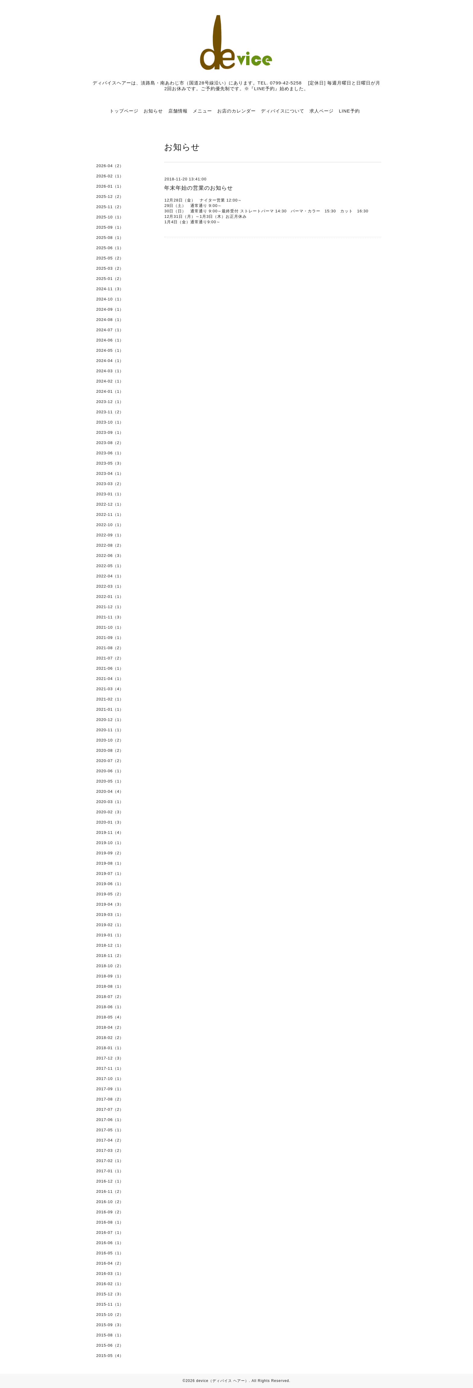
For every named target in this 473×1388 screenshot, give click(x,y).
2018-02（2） (110, 1037)
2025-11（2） (110, 207)
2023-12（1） (110, 401)
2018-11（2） (110, 955)
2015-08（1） (110, 1335)
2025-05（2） (110, 258)
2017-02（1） (110, 1160)
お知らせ (153, 110)
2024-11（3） (110, 289)
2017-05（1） (110, 1130)
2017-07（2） (110, 1109)
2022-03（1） (110, 586)
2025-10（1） (110, 217)
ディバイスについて (282, 110)
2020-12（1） (110, 719)
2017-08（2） (110, 1099)
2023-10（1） (110, 422)
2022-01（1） (110, 596)
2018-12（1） (110, 945)
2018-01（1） (110, 1048)
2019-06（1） (110, 883)
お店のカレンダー (236, 110)
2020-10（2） (110, 740)
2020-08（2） (110, 750)
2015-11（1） (110, 1304)
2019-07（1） (110, 873)
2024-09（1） (110, 309)
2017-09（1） (110, 1089)
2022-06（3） (110, 555)
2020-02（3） (110, 812)
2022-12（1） (110, 504)
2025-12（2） (110, 196)
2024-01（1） (110, 391)
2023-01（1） (110, 494)
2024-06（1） (110, 340)
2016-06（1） (110, 1242)
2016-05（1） (110, 1253)
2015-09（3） (110, 1325)
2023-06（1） (110, 453)
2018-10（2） (110, 966)
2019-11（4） (110, 832)
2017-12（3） (110, 1058)
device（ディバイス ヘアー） (222, 1381)
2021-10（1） (110, 627)
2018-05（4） (110, 1017)
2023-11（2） (110, 412)
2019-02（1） (110, 925)
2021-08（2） (110, 648)
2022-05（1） (110, 566)
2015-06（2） (110, 1345)
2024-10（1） (110, 299)
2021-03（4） (110, 689)
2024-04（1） (110, 360)
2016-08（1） (110, 1222)
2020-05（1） (110, 781)
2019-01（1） (110, 935)
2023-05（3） (110, 463)
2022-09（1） (110, 535)
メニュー (202, 110)
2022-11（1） (110, 514)
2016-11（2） (110, 1191)
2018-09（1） (110, 976)
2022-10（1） (110, 524)
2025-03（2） (110, 268)
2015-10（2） (110, 1314)
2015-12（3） (110, 1294)
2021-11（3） (110, 617)
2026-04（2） (110, 166)
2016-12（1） (110, 1181)
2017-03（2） (110, 1150)
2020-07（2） (110, 760)
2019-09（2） (110, 853)
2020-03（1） (110, 801)
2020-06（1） (110, 771)
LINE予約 (349, 110)
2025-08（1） (110, 237)
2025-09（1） (110, 227)
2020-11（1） (110, 730)
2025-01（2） (110, 278)
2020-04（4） (110, 791)
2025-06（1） (110, 248)
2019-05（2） (110, 894)
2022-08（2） (110, 545)
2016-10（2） (110, 1201)
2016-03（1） (110, 1273)
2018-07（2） (110, 996)
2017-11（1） (110, 1068)
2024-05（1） (110, 350)
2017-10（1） (110, 1078)
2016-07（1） (110, 1232)
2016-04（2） (110, 1263)
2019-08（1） (110, 863)
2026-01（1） (110, 186)
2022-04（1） (110, 576)
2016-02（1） (110, 1284)
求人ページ (322, 110)
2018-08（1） (110, 986)
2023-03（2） (110, 483)
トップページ (124, 110)
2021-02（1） (110, 699)
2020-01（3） (110, 822)
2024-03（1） (110, 371)
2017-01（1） (110, 1171)
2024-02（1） (110, 381)
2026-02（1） (110, 176)
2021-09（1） (110, 637)
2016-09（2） (110, 1212)
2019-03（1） (110, 914)
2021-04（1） (110, 678)
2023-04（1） (110, 473)
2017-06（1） (110, 1119)
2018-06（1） (110, 1007)
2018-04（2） (110, 1027)
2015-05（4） (110, 1355)
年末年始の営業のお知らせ (198, 188)
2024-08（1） (110, 319)
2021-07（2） (110, 658)
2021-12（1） (110, 607)
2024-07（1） (110, 330)
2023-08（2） (110, 442)
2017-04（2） (110, 1140)
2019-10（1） (110, 842)
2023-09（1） (110, 432)
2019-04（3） (110, 904)
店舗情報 (178, 110)
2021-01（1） (110, 709)
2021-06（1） (110, 668)
